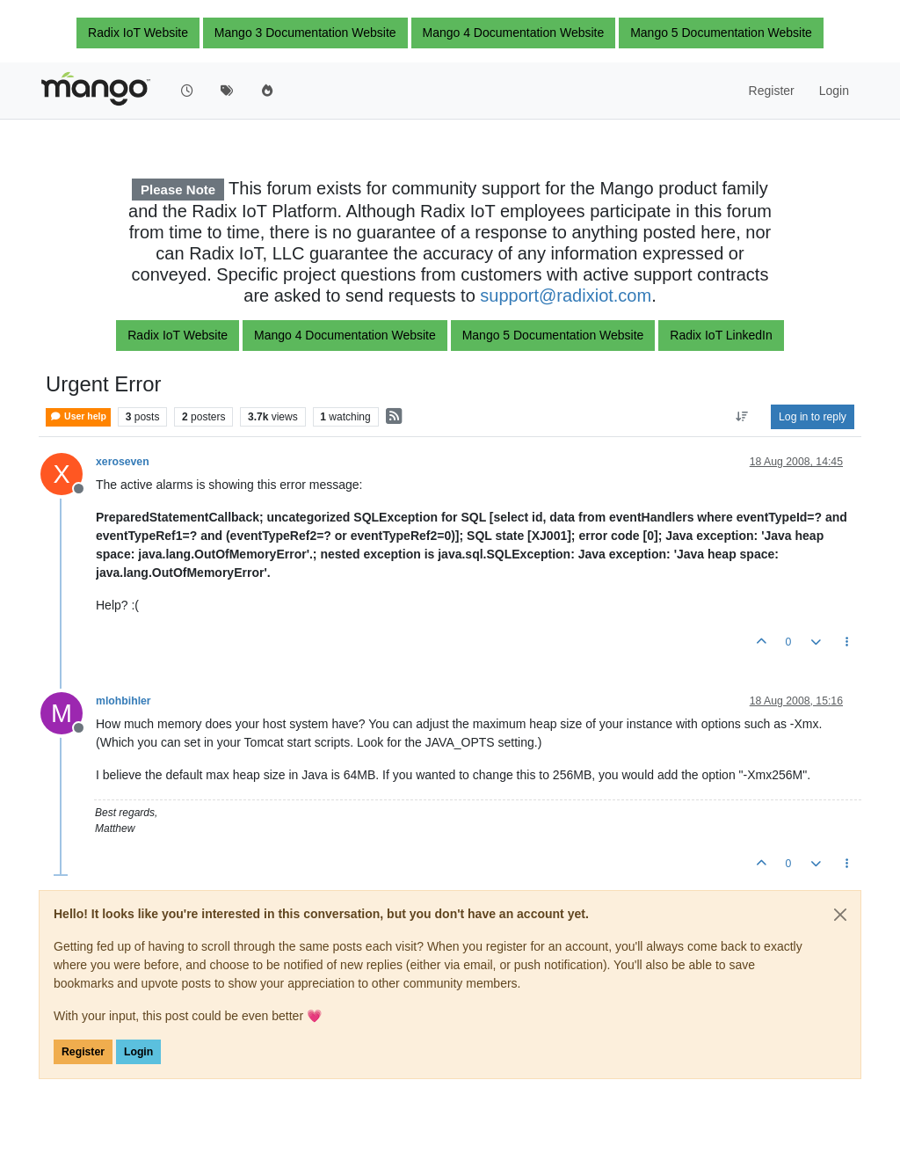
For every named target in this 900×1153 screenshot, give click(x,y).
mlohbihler (123, 701)
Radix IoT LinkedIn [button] (721, 335)
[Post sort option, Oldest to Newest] (742, 417)
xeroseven (122, 462)
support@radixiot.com (565, 295)
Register (83, 1052)
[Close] (840, 914)
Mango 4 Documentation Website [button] (514, 33)
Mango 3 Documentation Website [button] (305, 33)
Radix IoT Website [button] (138, 33)
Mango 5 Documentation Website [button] (721, 33)
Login (138, 1052)
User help (78, 416)
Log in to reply (812, 417)
